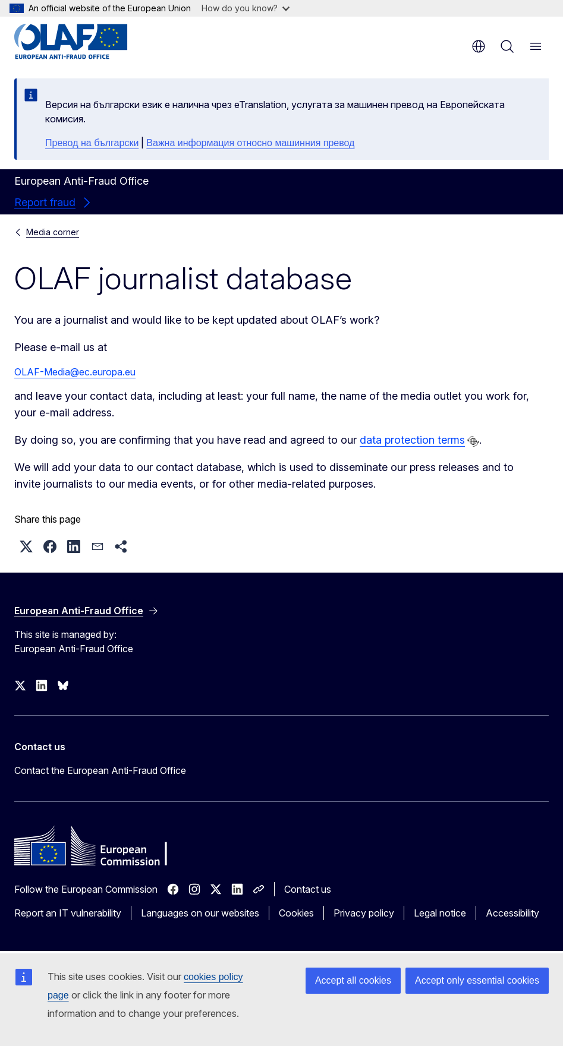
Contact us (307, 889)
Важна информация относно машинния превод (250, 143)
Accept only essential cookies (477, 980)
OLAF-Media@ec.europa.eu (75, 372)
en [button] (478, 46)
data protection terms (412, 440)
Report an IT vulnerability (67, 913)
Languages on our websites (200, 913)
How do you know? (246, 8)
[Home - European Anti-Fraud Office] (86, 41)
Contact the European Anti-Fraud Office (100, 770)
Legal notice (440, 913)
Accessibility (512, 913)
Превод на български (92, 143)
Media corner (52, 232)
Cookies (296, 913)
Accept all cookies (353, 980)
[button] (26, 546)
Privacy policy (364, 913)
